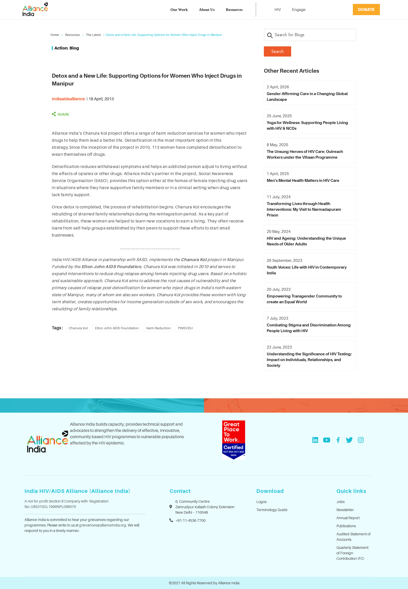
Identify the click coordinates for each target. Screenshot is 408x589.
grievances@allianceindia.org (102, 525)
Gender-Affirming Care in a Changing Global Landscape (307, 96)
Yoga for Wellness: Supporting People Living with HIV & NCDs (307, 125)
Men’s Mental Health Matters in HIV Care (303, 180)
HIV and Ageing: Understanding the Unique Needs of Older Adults (306, 241)
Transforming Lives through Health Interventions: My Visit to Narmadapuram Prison (304, 209)
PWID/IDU (185, 328)
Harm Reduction (158, 328)
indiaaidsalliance (68, 98)
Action (61, 48)
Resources (234, 10)
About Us (207, 10)
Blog (74, 48)
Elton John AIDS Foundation (117, 328)
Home (54, 35)
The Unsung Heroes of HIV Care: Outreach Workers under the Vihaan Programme (305, 154)
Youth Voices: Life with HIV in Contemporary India (307, 270)
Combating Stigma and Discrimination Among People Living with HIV (309, 328)
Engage (298, 9)
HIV (278, 9)
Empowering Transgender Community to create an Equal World (304, 299)
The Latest (93, 35)
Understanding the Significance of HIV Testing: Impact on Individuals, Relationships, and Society (309, 359)
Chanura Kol (193, 259)
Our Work (179, 10)
